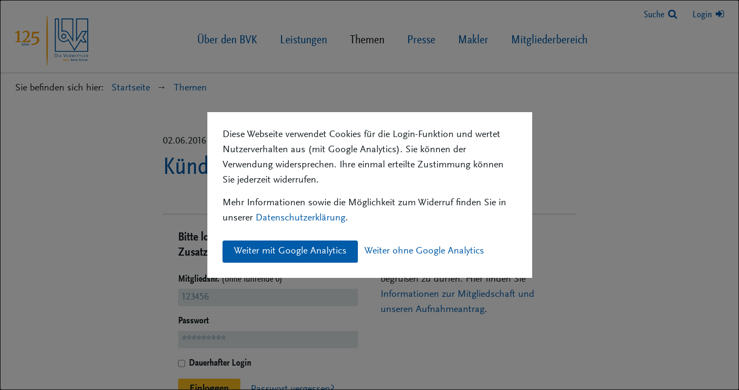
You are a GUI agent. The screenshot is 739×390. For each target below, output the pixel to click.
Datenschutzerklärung (300, 218)
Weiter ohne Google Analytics (424, 251)
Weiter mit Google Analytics (290, 251)
